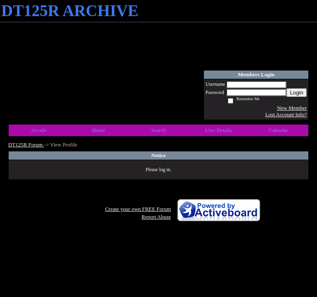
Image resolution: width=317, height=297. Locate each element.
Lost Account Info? (286, 114)
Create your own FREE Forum (138, 209)
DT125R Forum (26, 144)
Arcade (39, 130)
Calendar (278, 130)
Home (98, 130)
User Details (218, 130)
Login (296, 93)
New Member (292, 108)
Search (158, 130)
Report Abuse (156, 217)
